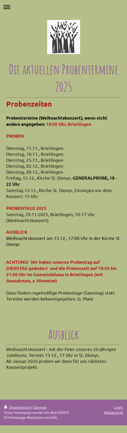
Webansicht (113, 412)
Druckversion (17, 407)
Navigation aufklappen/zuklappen (63, 6)
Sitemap (40, 407)
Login (118, 407)
